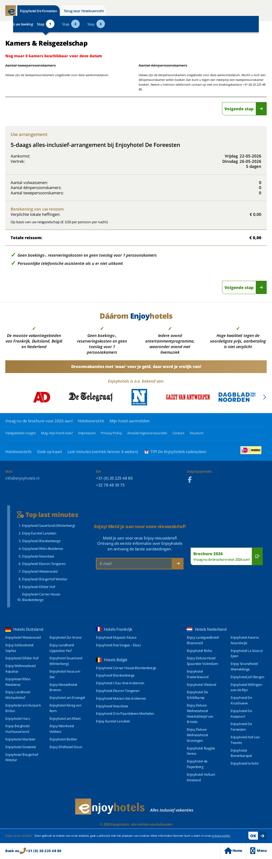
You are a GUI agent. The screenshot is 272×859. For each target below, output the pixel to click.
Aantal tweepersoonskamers (24, 65)
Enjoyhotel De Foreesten (38, 10)
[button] (264, 397)
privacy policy (221, 836)
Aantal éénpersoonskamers (163, 65)
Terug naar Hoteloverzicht (84, 10)
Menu (258, 850)
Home (233, 850)
